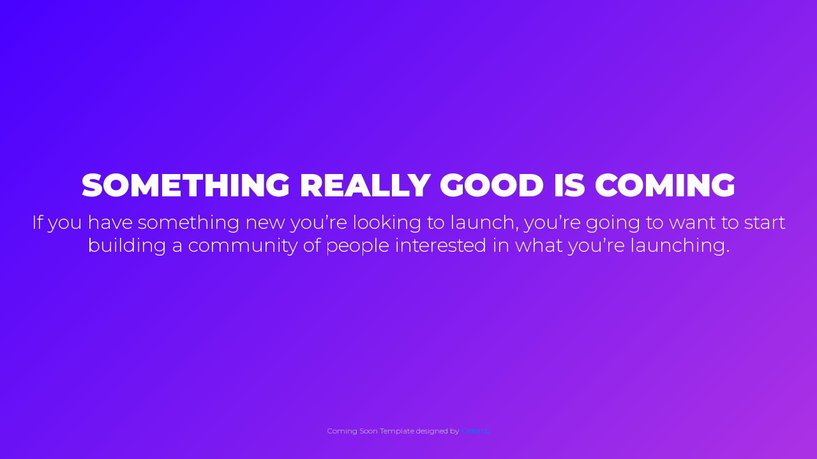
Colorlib (475, 430)
